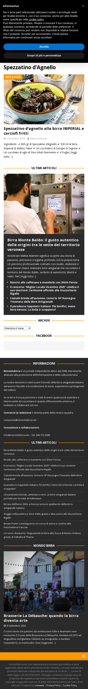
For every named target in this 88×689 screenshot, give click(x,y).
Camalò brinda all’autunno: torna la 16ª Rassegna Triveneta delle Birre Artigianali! (42, 299)
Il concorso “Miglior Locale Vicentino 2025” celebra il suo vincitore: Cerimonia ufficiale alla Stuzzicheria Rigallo (44, 290)
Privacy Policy (54, 685)
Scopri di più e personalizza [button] (44, 55)
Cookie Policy (70, 685)
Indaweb (39, 685)
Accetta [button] (44, 46)
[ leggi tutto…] (48, 642)
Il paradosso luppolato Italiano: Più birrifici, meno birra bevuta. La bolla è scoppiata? (42, 307)
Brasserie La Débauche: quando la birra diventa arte (41, 618)
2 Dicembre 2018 (16, 138)
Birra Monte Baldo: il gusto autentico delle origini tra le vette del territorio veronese (43, 244)
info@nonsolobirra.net (16, 435)
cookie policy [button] (36, 19)
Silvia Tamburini (38, 138)
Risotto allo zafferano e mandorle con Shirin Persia (44, 282)
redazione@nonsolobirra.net (20, 420)
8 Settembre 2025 (16, 625)
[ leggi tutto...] (28, 276)
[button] (83, 656)
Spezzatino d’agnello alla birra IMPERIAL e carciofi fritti (44, 131)
